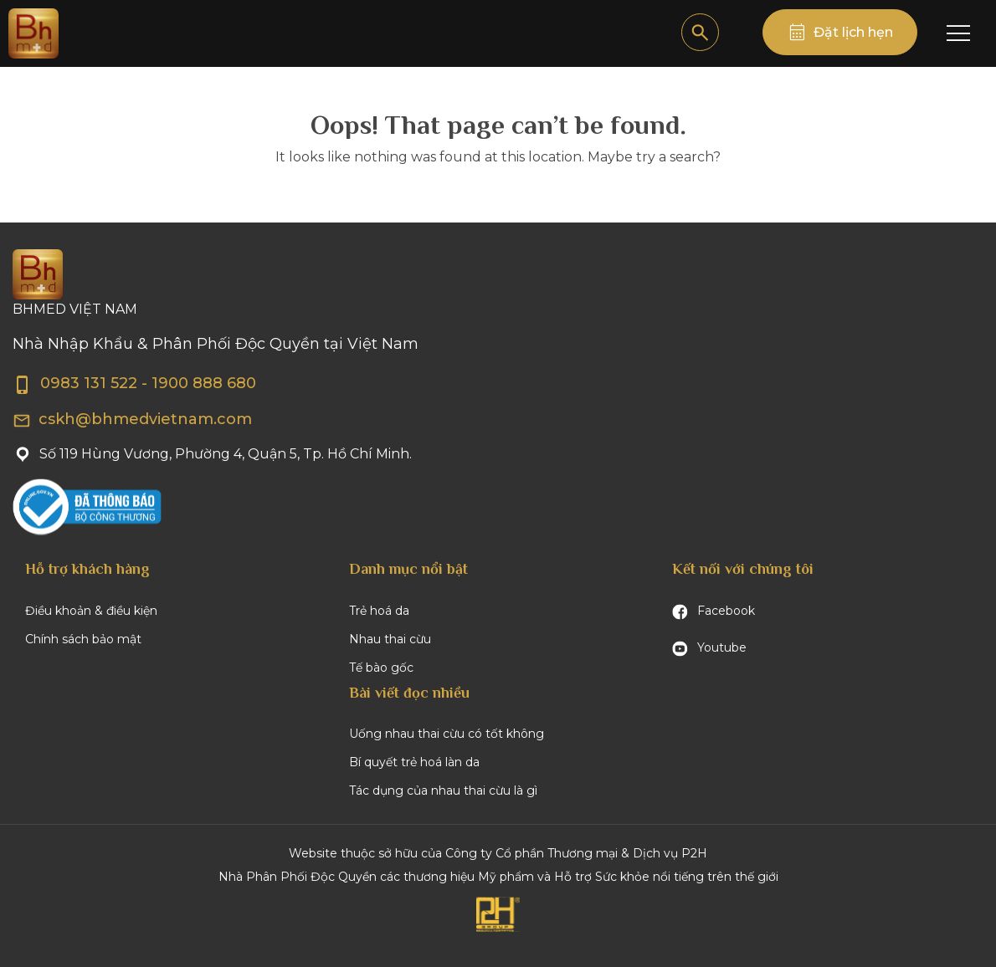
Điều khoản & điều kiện (91, 610)
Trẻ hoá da (379, 610)
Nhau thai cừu (390, 639)
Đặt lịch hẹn (853, 32)
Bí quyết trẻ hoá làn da (414, 762)
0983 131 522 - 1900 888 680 (134, 383)
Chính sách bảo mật (83, 639)
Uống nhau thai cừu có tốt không (446, 733)
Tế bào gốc (381, 667)
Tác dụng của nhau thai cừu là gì (443, 790)
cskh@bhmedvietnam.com (132, 419)
